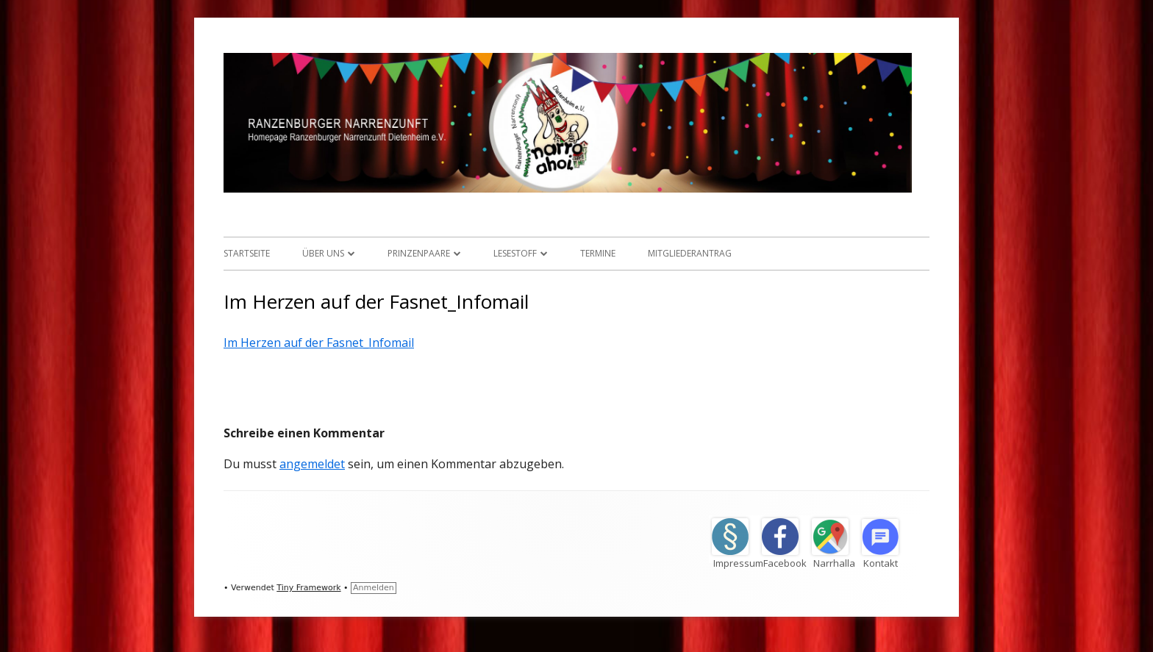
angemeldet (312, 464)
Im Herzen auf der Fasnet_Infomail (319, 342)
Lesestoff (515, 253)
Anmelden (373, 587)
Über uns (323, 253)
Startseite (247, 253)
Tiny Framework (308, 587)
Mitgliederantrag (690, 253)
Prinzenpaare (419, 253)
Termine (597, 253)
